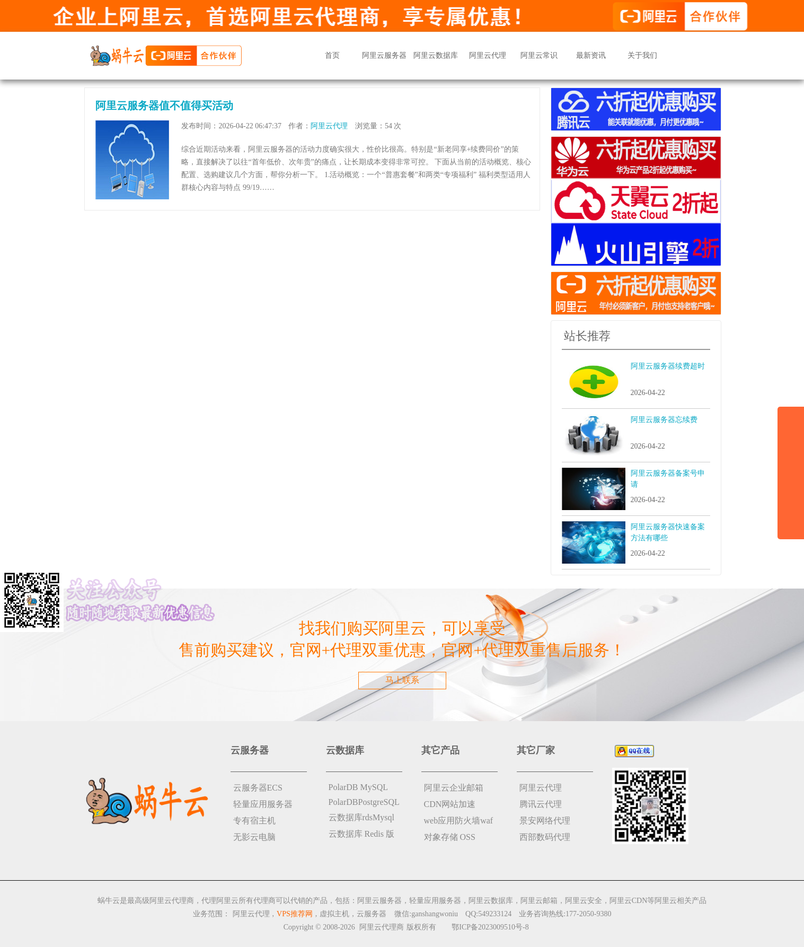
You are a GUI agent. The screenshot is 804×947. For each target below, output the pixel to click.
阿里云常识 (539, 55)
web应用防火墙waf (458, 820)
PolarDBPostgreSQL (364, 801)
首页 (332, 55)
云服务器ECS (257, 787)
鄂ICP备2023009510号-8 (490, 927)
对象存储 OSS (449, 836)
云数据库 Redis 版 (361, 833)
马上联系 (402, 680)
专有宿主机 (254, 820)
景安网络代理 (544, 820)
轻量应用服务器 (263, 804)
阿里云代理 (487, 55)
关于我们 (642, 55)
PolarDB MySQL (358, 787)
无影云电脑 (254, 836)
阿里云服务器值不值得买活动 (164, 105)
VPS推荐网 (295, 914)
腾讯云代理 (540, 804)
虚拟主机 (334, 914)
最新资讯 (591, 55)
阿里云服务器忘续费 (664, 420)
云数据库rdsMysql (361, 817)
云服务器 (371, 914)
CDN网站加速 (450, 804)
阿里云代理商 (381, 927)
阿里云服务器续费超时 (668, 366)
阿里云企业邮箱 (453, 787)
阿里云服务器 (384, 55)
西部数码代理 (544, 836)
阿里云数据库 (435, 55)
